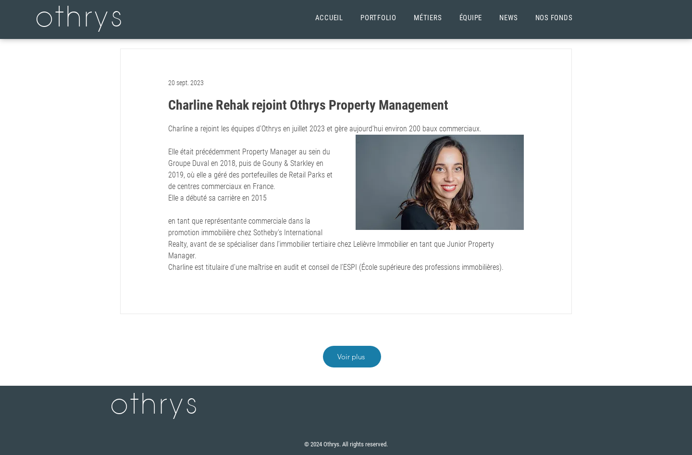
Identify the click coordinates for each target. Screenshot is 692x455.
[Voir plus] (352, 356)
